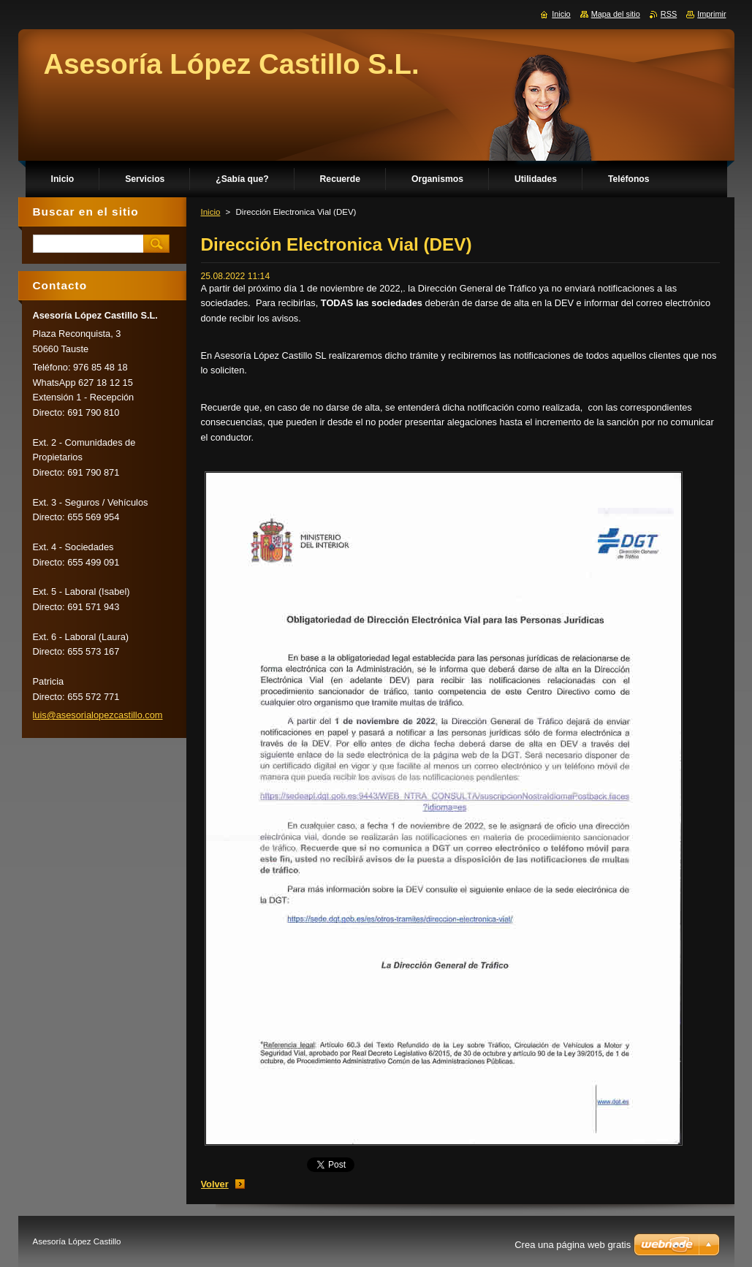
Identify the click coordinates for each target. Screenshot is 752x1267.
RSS (669, 13)
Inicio (211, 212)
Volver (215, 1184)
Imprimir (711, 13)
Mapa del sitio (615, 13)
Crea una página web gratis (572, 1244)
